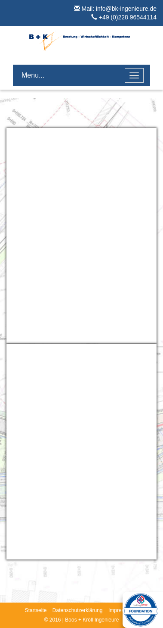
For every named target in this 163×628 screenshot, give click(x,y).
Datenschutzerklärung (77, 610)
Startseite (36, 610)
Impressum (121, 610)
